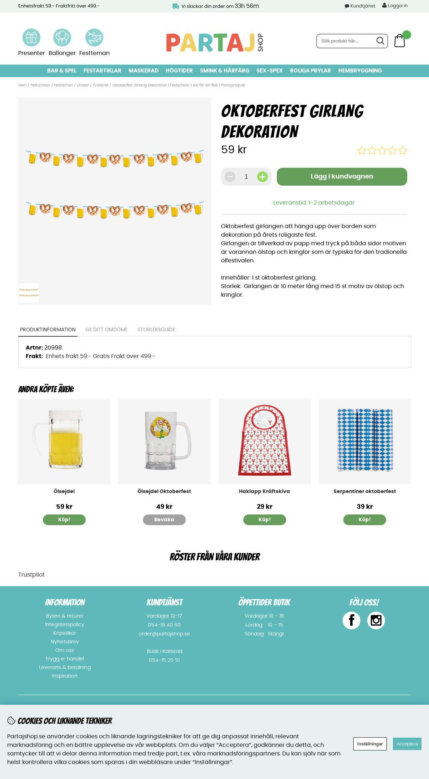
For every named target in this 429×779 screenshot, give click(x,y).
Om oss (64, 650)
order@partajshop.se (164, 634)
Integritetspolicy (64, 624)
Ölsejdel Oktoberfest (164, 491)
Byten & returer (65, 616)
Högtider (179, 71)
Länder (83, 85)
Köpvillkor (64, 633)
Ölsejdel (64, 491)
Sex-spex (269, 71)
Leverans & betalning (65, 667)
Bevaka (164, 519)
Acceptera (407, 744)
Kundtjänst (362, 6)
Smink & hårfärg (224, 71)
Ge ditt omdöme (106, 329)
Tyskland (100, 85)
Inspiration (65, 676)
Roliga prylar (310, 71)
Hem (22, 85)
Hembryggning (360, 71)
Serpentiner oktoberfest (365, 491)
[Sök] (352, 41)
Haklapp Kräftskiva (264, 491)
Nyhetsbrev (65, 641)
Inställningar (370, 744)
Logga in (395, 5)
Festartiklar (102, 71)
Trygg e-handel (64, 659)
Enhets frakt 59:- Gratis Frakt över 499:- (100, 356)
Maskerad (144, 71)
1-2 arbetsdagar (332, 203)
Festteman (63, 85)
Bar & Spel (61, 71)
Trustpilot (31, 575)
